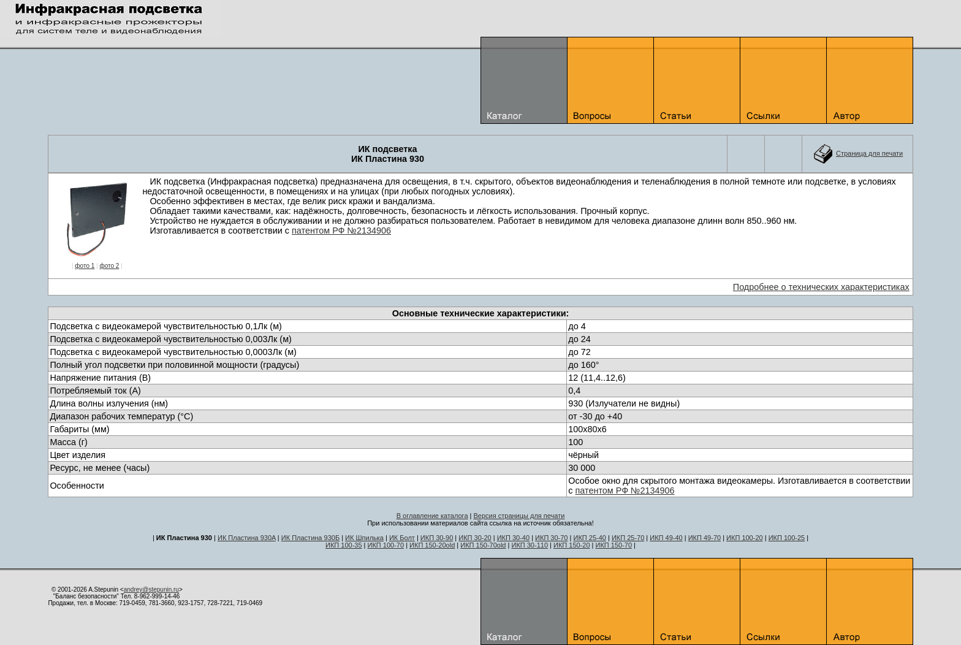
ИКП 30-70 (551, 537)
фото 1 (84, 265)
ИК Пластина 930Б (310, 537)
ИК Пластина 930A (247, 537)
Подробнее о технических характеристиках (821, 287)
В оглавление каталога (432, 515)
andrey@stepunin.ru (151, 589)
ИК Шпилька (364, 537)
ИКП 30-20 (474, 537)
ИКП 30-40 (513, 537)
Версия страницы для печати (519, 515)
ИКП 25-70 (628, 537)
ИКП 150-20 (571, 545)
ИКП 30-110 (529, 545)
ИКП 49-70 (704, 537)
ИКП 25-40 (589, 537)
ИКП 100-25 (787, 537)
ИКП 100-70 (386, 545)
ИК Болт (402, 537)
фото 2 (109, 265)
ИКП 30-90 (436, 537)
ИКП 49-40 (666, 537)
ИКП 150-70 (614, 545)
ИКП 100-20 (744, 537)
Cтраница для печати (869, 153)
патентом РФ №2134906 (341, 230)
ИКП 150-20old (432, 545)
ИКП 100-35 (343, 545)
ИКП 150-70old (483, 545)
